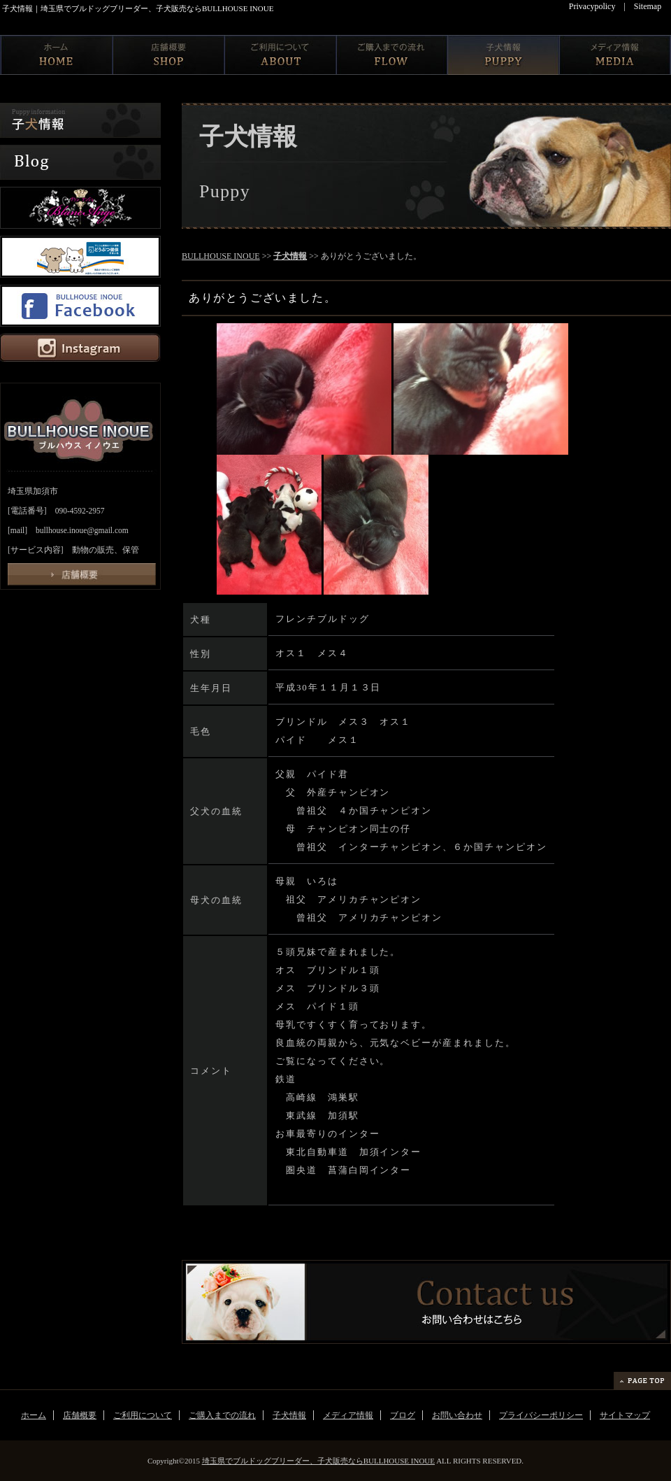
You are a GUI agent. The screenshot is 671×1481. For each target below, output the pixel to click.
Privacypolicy (592, 6)
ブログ (402, 1415)
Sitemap (647, 6)
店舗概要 (79, 1415)
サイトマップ (625, 1415)
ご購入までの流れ (222, 1415)
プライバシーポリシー (541, 1415)
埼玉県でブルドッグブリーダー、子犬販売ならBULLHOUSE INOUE (318, 1461)
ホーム (33, 1415)
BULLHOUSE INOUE (221, 256)
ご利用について (142, 1415)
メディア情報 (348, 1415)
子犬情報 (290, 256)
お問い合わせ (457, 1415)
